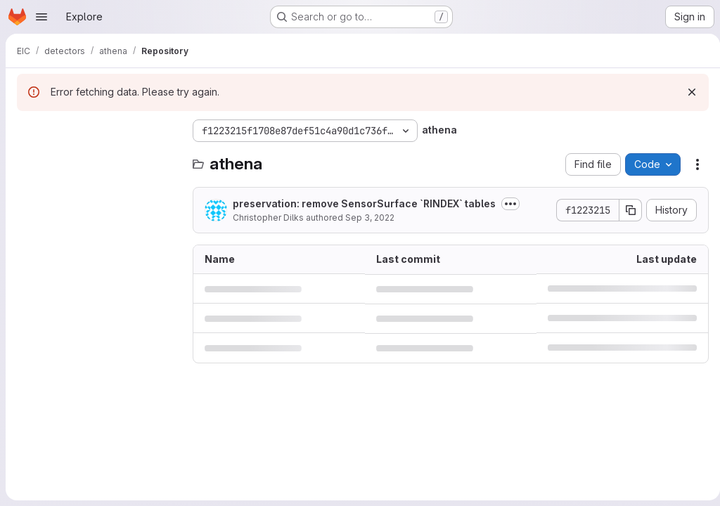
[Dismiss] (686, 92)
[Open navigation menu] (41, 17)
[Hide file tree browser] (28, 130)
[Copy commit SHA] (625, 210)
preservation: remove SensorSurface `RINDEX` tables (364, 203)
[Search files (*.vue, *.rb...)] (98, 159)
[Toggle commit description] (510, 203)
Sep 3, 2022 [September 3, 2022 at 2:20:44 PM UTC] (369, 217)
